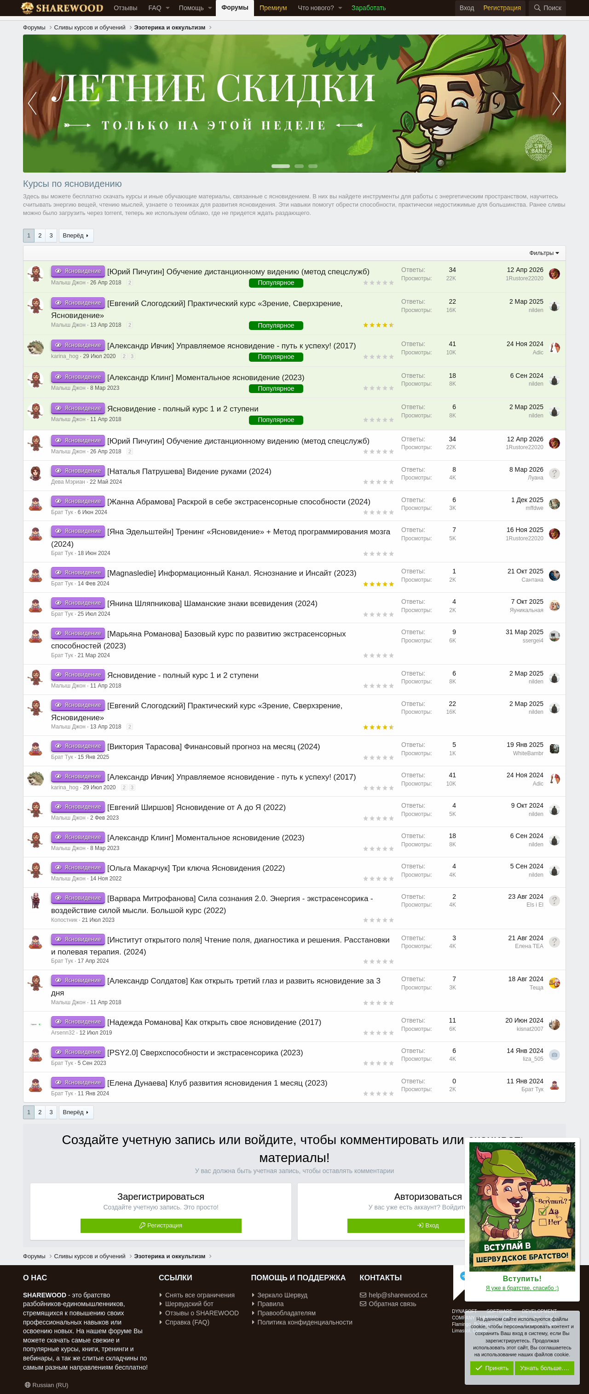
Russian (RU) (47, 1385)
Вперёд (73, 235)
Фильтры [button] (541, 252)
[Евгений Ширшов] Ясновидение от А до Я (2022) (196, 807)
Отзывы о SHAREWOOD (199, 1313)
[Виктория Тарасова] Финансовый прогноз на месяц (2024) (213, 746)
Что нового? (316, 8)
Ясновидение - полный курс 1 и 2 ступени (183, 409)
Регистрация (164, 1225)
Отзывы (125, 8)
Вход (432, 1225)
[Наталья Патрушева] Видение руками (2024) (189, 471)
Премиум (273, 8)
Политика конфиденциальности (302, 1322)
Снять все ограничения (197, 1295)
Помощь (191, 8)
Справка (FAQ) (184, 1322)
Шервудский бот (187, 1303)
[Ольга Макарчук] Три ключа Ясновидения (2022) (196, 868)
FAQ (155, 8)
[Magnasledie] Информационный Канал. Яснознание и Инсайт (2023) (232, 573)
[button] (167, 8)
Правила (268, 1303)
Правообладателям (284, 1313)
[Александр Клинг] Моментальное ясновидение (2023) (206, 377)
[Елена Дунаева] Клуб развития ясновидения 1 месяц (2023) (217, 1083)
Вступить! (522, 1279)
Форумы (234, 7)
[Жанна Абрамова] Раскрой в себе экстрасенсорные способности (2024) (238, 501)
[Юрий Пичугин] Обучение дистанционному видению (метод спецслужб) (238, 271)
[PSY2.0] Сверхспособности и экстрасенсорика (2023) (205, 1052)
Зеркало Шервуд (280, 1295)
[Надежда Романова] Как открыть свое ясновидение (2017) (214, 1022)
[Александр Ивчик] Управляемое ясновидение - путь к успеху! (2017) (231, 345)
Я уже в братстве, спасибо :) (522, 1288)
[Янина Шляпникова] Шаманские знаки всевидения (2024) (212, 603)
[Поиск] (547, 8)
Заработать (369, 8)
